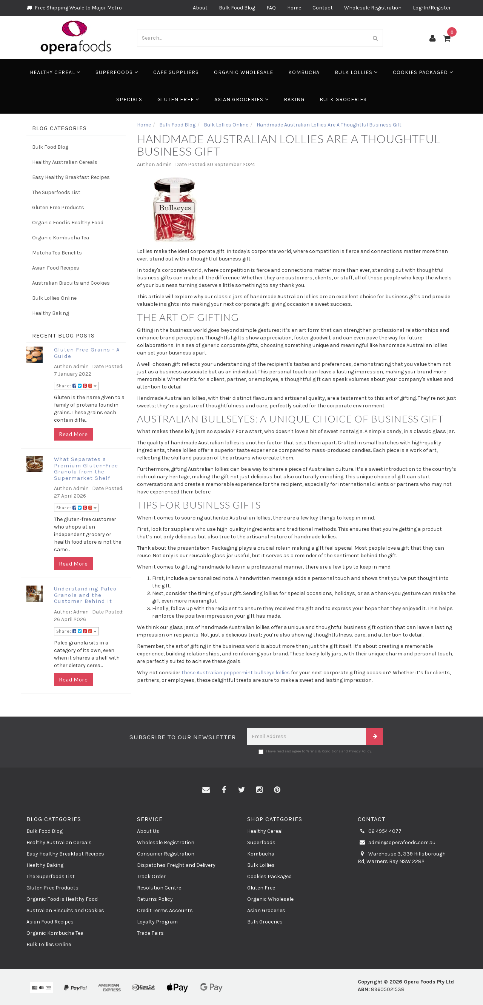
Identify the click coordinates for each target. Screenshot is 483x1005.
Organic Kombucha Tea (60, 237)
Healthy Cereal (55, 72)
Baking (294, 99)
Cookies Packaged (423, 72)
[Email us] (206, 790)
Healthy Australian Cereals (64, 162)
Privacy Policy (360, 751)
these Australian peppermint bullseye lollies (236, 672)
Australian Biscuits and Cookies (71, 283)
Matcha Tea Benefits (57, 253)
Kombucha (304, 72)
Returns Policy (155, 899)
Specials (129, 99)
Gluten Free (178, 99)
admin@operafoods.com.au (396, 842)
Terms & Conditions (323, 751)
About (200, 8)
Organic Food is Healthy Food (67, 222)
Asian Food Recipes (55, 268)
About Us (148, 831)
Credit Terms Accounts (165, 910)
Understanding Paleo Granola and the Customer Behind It (85, 594)
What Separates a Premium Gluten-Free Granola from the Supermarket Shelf (86, 468)
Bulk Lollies (356, 72)
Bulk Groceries (343, 99)
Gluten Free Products (58, 207)
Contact (322, 8)
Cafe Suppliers (176, 72)
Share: (76, 385)
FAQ (271, 8)
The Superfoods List (56, 192)
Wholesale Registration (372, 8)
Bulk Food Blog (237, 8)
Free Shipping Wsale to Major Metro (74, 8)
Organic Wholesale (243, 72)
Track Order (151, 876)
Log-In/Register (432, 8)
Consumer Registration (165, 854)
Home (294, 8)
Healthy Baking (50, 313)
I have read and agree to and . (315, 751)
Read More (73, 434)
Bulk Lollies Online (54, 298)
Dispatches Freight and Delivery (176, 865)
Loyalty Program (157, 922)
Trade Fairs (150, 933)
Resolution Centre (159, 888)
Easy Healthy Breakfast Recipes (71, 177)
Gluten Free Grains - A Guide (87, 352)
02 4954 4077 (379, 831)
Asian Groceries (241, 99)
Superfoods (116, 72)
